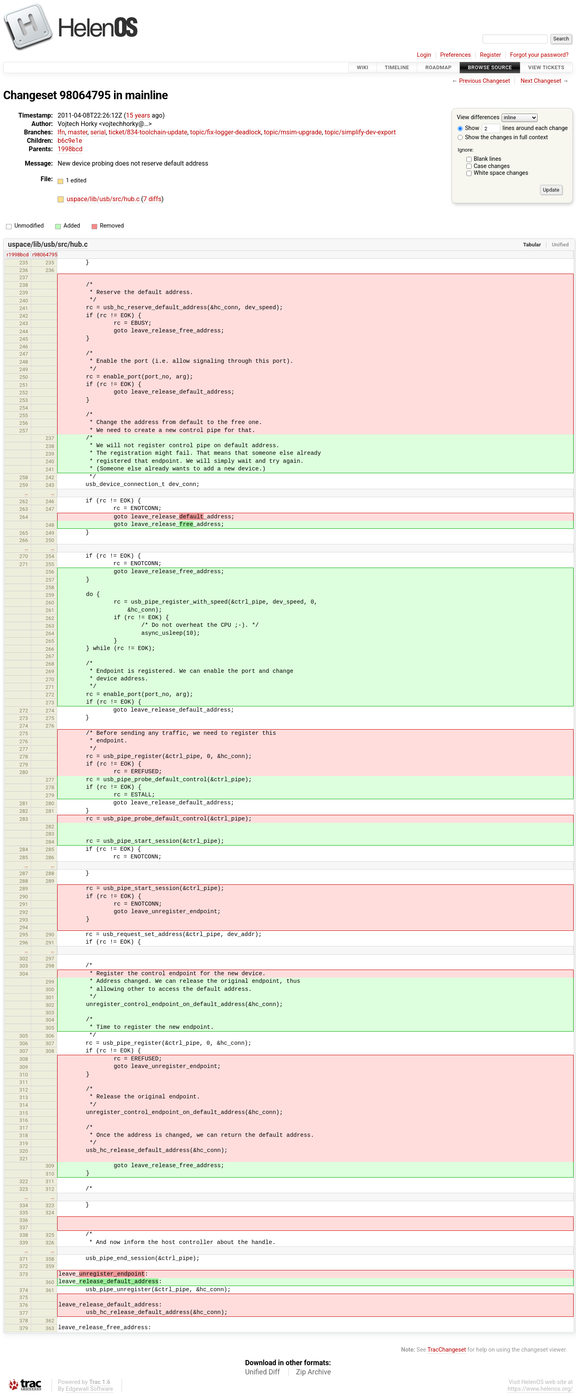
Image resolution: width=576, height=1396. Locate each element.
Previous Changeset (484, 81)
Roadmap (438, 67)
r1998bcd (18, 255)
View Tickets (546, 67)
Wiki (362, 67)
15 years (138, 115)
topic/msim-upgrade (293, 132)
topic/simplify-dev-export (360, 132)
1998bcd (70, 149)
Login (424, 55)
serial (98, 132)
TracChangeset (446, 1349)
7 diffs (152, 199)
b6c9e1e (70, 140)
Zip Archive (313, 1372)
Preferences (455, 55)
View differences (478, 117)
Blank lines (487, 159)
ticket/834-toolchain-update (148, 132)
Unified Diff (262, 1372)
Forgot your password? (539, 55)
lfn (61, 132)
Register (490, 55)
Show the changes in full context (503, 137)
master (77, 132)
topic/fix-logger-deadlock (225, 132)
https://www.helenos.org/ (540, 1389)
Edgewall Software (89, 1389)
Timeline (397, 67)
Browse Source (490, 67)
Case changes (492, 166)
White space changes (501, 173)
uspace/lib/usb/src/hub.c (104, 199)
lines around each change (525, 128)
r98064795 (45, 255)
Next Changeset (540, 81)
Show (468, 128)
